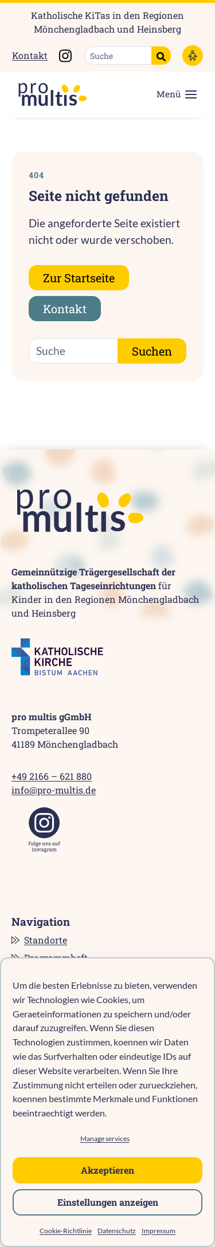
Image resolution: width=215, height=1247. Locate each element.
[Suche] (118, 55)
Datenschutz (116, 1230)
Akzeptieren (107, 1170)
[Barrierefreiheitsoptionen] (192, 55)
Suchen (152, 351)
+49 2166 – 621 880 (51, 776)
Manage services (105, 1138)
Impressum (158, 1230)
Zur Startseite (79, 277)
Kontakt (30, 55)
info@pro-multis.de (53, 790)
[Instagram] (44, 830)
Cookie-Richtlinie (66, 1230)
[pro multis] (47, 94)
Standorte (45, 940)
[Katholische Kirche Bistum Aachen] (57, 657)
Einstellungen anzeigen (107, 1202)
